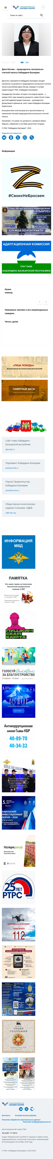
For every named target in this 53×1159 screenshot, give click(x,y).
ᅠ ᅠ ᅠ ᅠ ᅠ (44, 1115)
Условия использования (25, 1115)
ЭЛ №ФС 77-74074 (9, 1133)
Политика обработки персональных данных (21, 1120)
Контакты (6, 1115)
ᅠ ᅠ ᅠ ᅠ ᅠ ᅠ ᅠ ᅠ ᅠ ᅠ (12, 1118)
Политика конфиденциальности (37, 1122)
